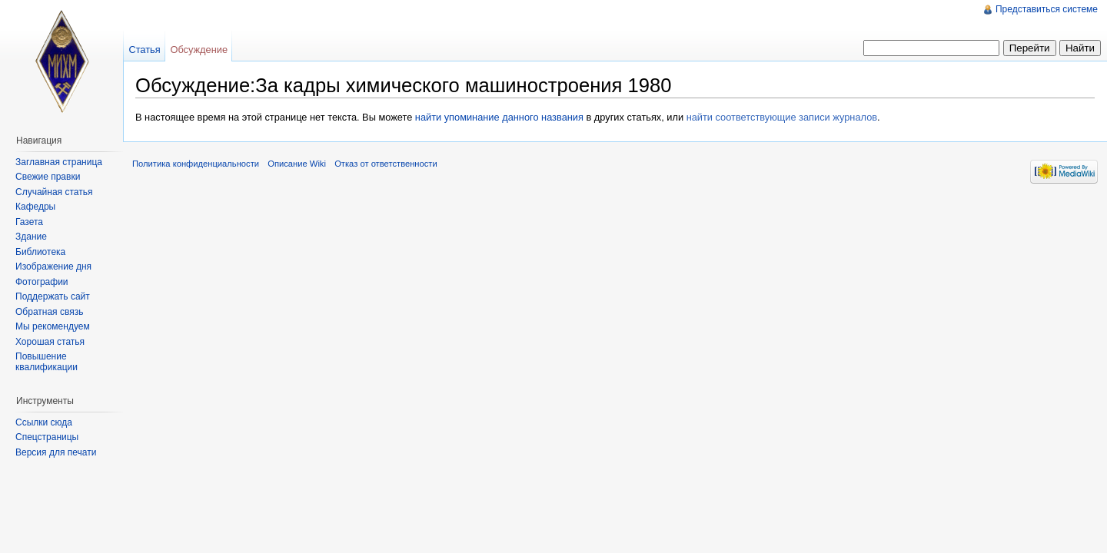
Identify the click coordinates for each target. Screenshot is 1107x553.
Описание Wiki (297, 163)
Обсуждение (199, 49)
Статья (144, 49)
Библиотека (40, 252)
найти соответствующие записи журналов (781, 117)
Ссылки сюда (43, 422)
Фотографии (41, 281)
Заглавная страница (58, 162)
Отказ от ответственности (385, 163)
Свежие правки (47, 176)
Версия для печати (55, 452)
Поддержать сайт (52, 296)
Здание (31, 236)
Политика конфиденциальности (195, 163)
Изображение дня (53, 266)
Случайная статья (53, 192)
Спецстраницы (46, 437)
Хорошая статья (50, 341)
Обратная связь (49, 311)
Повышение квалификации (46, 362)
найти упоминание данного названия (499, 117)
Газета (29, 222)
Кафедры (35, 206)
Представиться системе (1047, 9)
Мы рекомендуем (52, 326)
